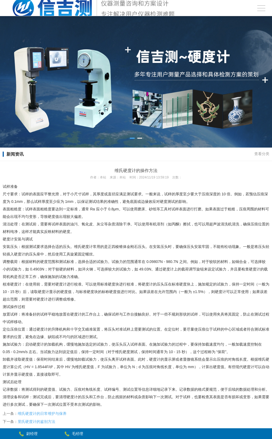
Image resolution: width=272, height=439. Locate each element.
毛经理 (77, 433)
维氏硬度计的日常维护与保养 (42, 413)
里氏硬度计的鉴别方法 (36, 421)
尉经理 (32, 433)
